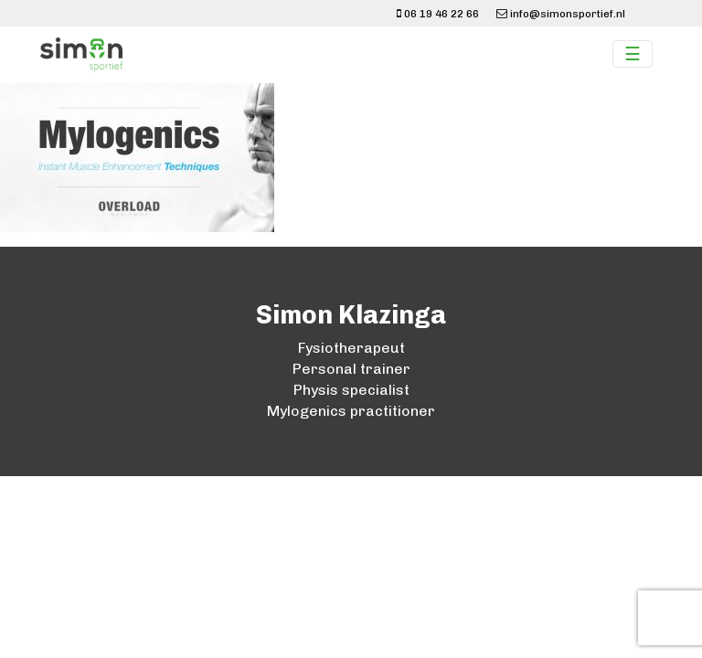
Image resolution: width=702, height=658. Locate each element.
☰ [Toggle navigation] (632, 54)
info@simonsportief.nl (560, 13)
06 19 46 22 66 (438, 13)
